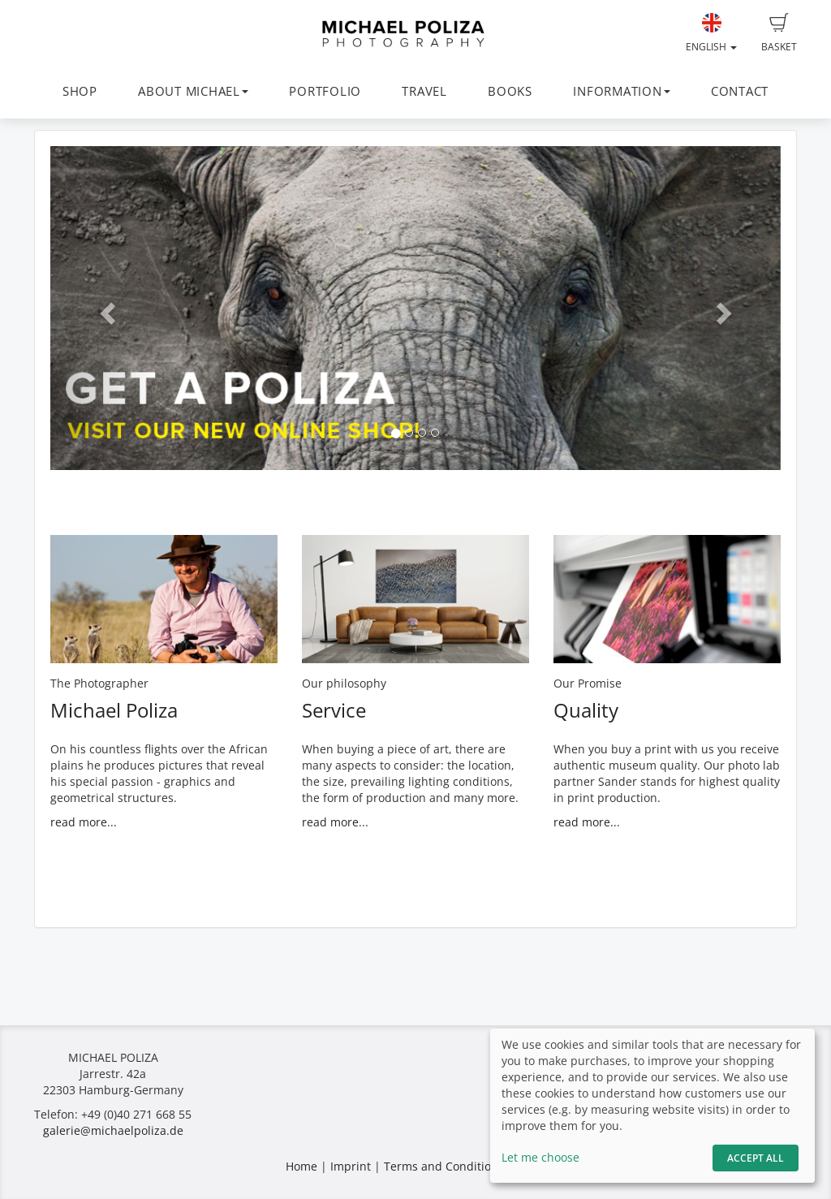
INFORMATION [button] (621, 91)
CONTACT (740, 91)
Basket (779, 33)
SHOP (79, 91)
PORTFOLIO (325, 91)
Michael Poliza (114, 710)
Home (301, 1166)
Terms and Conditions (444, 1166)
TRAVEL (424, 91)
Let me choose (540, 1157)
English (711, 33)
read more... (83, 822)
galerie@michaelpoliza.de (113, 1130)
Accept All (755, 1158)
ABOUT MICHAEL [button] (193, 91)
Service (334, 710)
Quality (585, 710)
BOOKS (510, 91)
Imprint (350, 1166)
